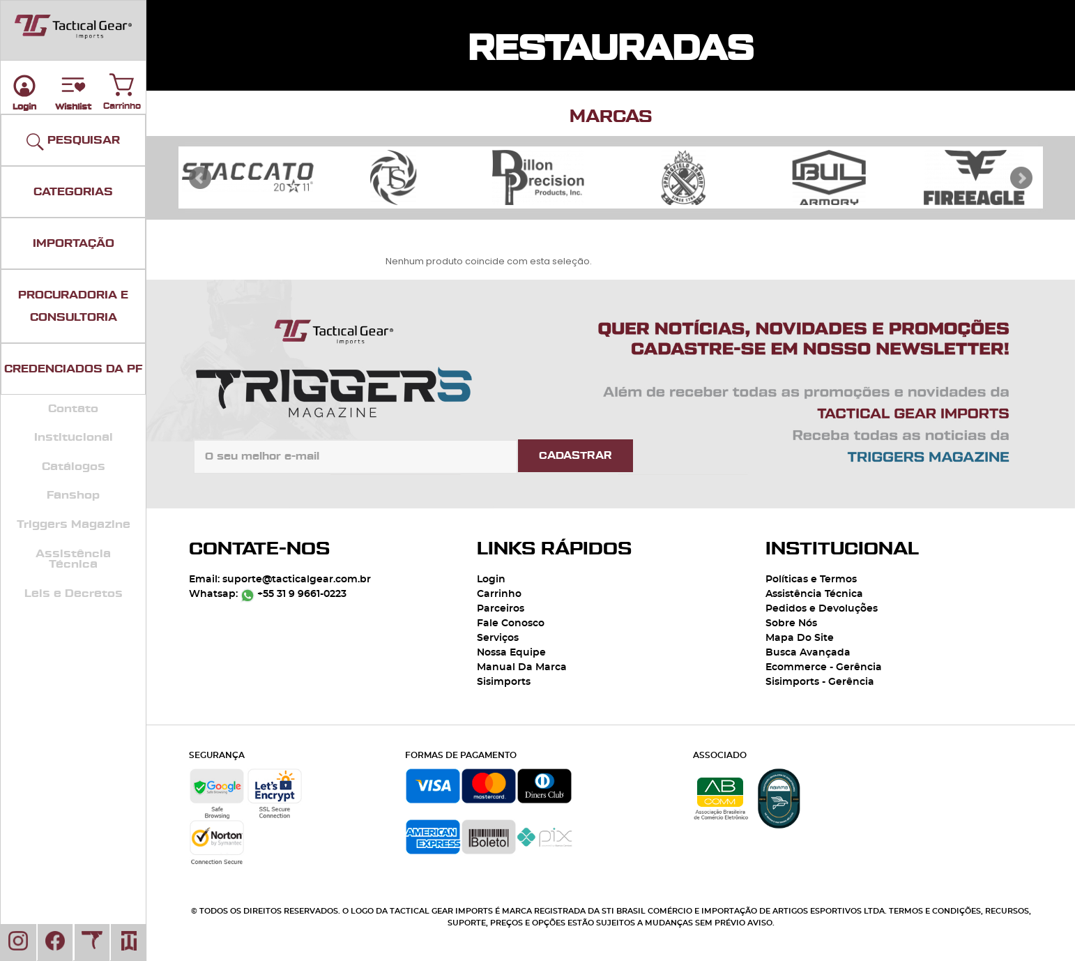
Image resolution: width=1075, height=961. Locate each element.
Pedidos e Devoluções (821, 609)
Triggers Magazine (73, 524)
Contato (73, 408)
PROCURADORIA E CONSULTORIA (73, 306)
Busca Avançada (808, 653)
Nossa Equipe (511, 653)
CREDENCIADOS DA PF (73, 368)
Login (491, 579)
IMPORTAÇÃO (73, 243)
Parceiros (500, 609)
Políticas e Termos (811, 579)
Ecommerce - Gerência (823, 667)
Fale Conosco (510, 623)
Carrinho (122, 81)
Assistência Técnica (73, 559)
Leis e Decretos (73, 593)
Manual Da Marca (522, 667)
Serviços (498, 638)
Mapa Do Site (799, 638)
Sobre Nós (791, 623)
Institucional (73, 437)
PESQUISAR (73, 142)
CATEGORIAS (73, 191)
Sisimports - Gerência (819, 682)
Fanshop (73, 495)
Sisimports (504, 682)
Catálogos (73, 466)
